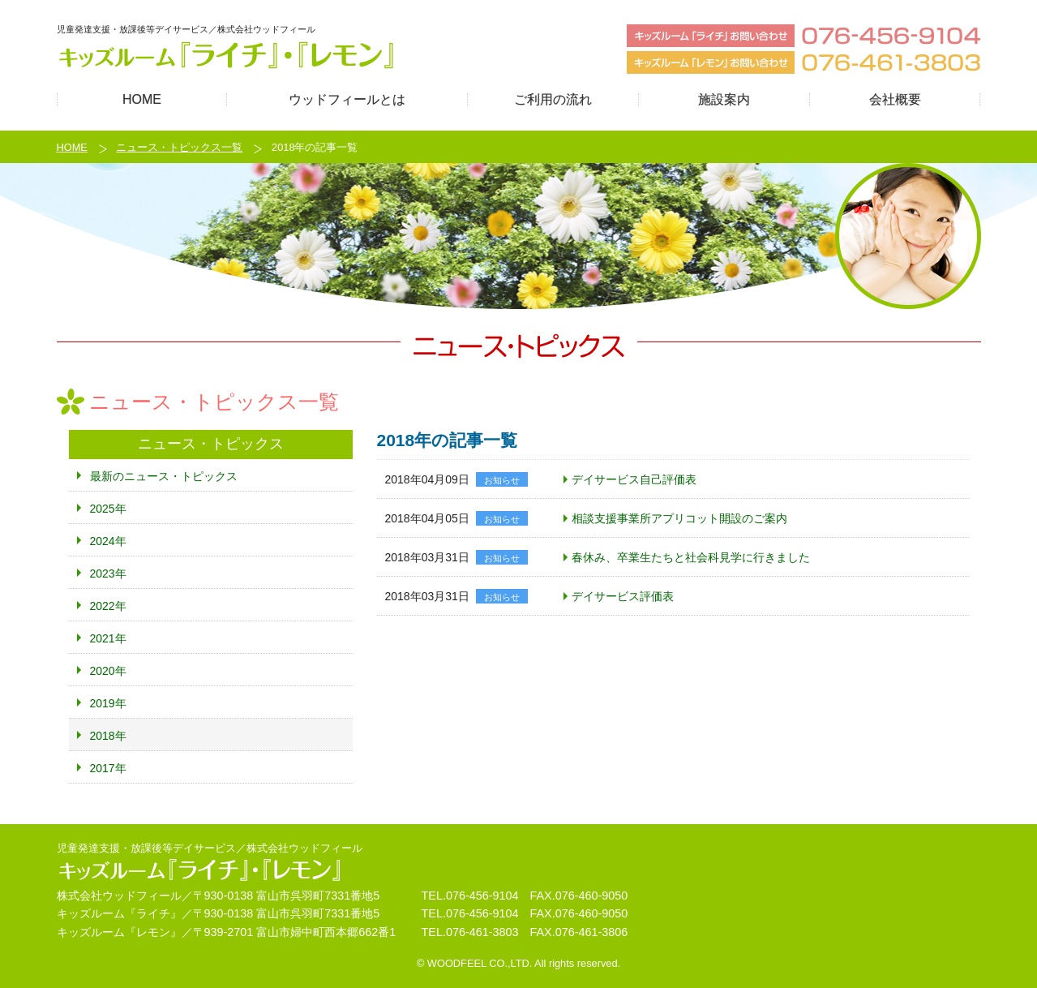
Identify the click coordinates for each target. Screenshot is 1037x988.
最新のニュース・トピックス (164, 476)
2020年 (108, 670)
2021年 (108, 638)
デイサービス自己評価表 (634, 479)
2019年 (108, 703)
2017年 (108, 768)
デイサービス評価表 (623, 596)
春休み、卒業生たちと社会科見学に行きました (691, 557)
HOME (72, 147)
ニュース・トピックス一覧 (179, 147)
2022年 (108, 605)
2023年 (108, 573)
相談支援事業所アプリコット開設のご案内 (679, 518)
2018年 (108, 735)
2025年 (108, 508)
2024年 (108, 541)
